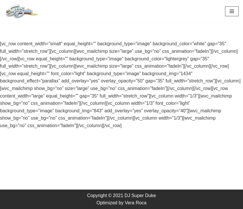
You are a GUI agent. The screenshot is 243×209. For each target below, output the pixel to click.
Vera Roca (136, 202)
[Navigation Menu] (232, 11)
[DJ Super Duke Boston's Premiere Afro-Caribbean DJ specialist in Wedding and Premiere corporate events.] (21, 11)
